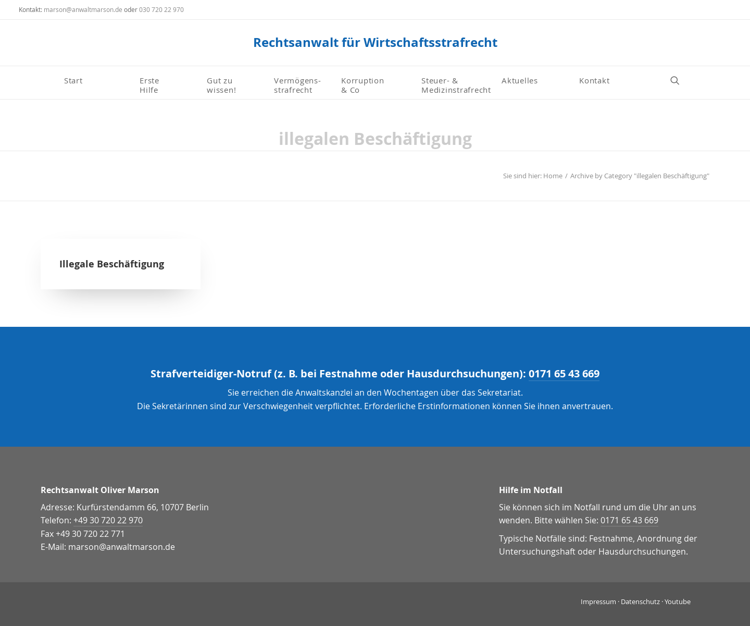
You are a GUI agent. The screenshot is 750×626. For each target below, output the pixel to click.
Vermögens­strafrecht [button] (297, 84)
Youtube (678, 601)
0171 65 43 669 (564, 373)
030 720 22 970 (161, 9)
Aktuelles (520, 80)
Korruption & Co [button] (362, 84)
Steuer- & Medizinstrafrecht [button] (456, 84)
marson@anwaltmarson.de (83, 9)
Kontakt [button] (594, 80)
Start (73, 80)
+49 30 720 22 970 (108, 520)
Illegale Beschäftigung (111, 264)
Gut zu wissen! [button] (221, 84)
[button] (679, 80)
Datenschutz (640, 601)
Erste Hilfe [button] (151, 84)
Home (552, 175)
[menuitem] (97, 80)
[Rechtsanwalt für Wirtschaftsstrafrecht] (375, 43)
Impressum (598, 601)
